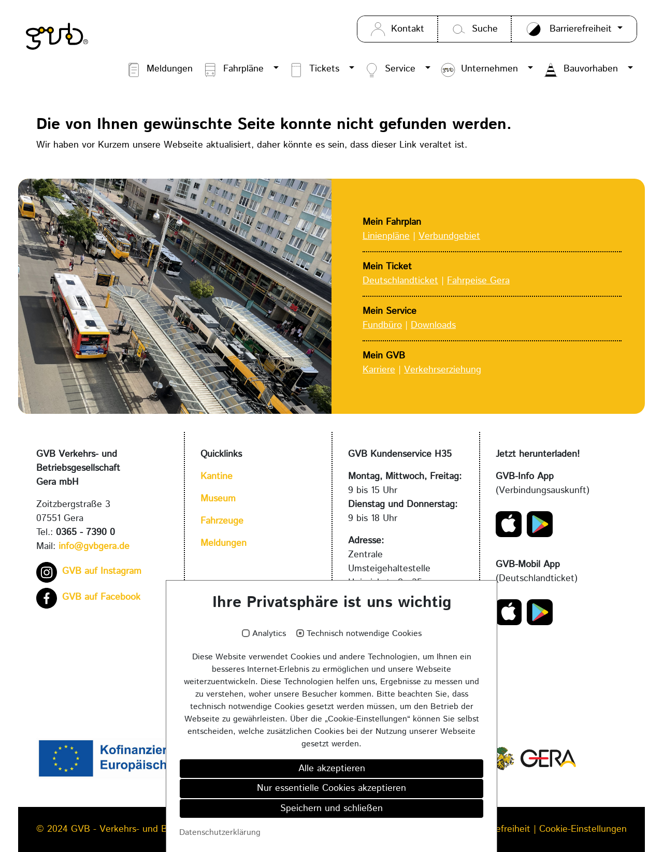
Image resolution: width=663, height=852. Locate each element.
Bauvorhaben (580, 70)
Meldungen (159, 70)
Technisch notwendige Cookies (364, 637)
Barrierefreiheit (501, 829)
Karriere (379, 370)
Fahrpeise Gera (478, 280)
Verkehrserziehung (442, 370)
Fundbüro (382, 325)
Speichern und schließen (331, 811)
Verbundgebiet (449, 236)
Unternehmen (479, 70)
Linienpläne (386, 236)
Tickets (314, 70)
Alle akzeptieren (331, 771)
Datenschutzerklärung (220, 835)
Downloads (433, 325)
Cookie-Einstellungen (583, 829)
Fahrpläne (233, 70)
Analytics (269, 637)
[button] (275, 70)
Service (389, 70)
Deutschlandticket (400, 280)
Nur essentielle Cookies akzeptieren (331, 791)
